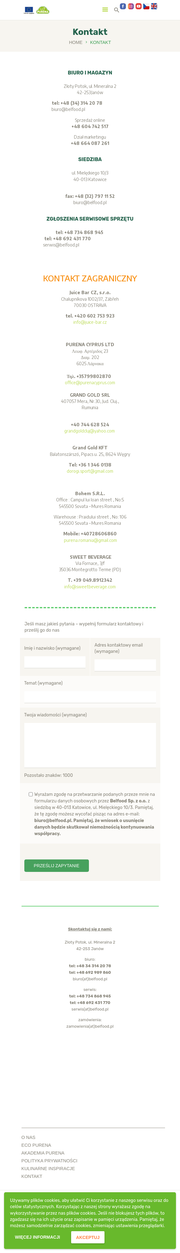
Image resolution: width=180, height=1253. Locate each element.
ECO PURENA (36, 1145)
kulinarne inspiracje (48, 1168)
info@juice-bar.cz (90, 322)
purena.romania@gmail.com (90, 540)
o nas (29, 1137)
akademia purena (43, 1152)
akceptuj (88, 1237)
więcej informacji (37, 1237)
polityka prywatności (49, 1160)
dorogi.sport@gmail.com (90, 471)
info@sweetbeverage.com (90, 586)
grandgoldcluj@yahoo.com (90, 430)
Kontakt (32, 1176)
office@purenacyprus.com (90, 382)
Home (75, 42)
